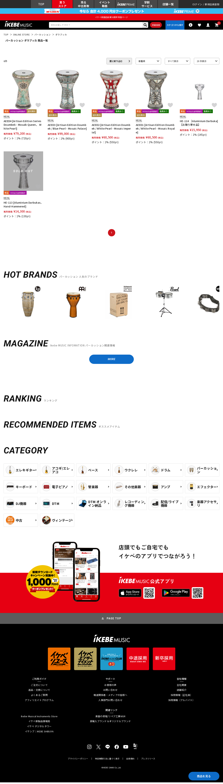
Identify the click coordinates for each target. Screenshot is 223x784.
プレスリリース (148, 760)
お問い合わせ (110, 691)
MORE (111, 360)
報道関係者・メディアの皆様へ (110, 696)
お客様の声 (110, 686)
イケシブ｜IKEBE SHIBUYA (39, 732)
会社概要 (181, 686)
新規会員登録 (212, 4)
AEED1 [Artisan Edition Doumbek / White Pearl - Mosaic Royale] (155, 129)
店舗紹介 (181, 691)
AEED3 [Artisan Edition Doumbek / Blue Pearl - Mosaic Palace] (67, 127)
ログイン (197, 4)
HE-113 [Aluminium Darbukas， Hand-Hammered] (23, 205)
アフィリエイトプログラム (39, 701)
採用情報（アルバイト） (181, 701)
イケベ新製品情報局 (39, 722)
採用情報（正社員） (181, 696)
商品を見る (203, 776)
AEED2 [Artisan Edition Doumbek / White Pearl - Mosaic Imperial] (111, 129)
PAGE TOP (114, 619)
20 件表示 (201, 62)
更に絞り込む (116, 62)
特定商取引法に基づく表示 (107, 760)
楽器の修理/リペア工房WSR (110, 717)
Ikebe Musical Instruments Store (39, 717)
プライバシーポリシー (78, 760)
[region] (111, 304)
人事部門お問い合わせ (110, 701)
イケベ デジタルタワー (39, 728)
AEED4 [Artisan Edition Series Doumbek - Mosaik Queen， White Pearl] (23, 125)
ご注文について (39, 686)
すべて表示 (173, 62)
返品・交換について (39, 691)
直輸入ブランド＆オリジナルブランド (110, 722)
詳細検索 (155, 25)
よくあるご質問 (39, 696)
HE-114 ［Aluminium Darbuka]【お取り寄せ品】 (199, 124)
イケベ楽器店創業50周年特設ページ (111, 17)
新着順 (142, 62)
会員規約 (130, 760)
